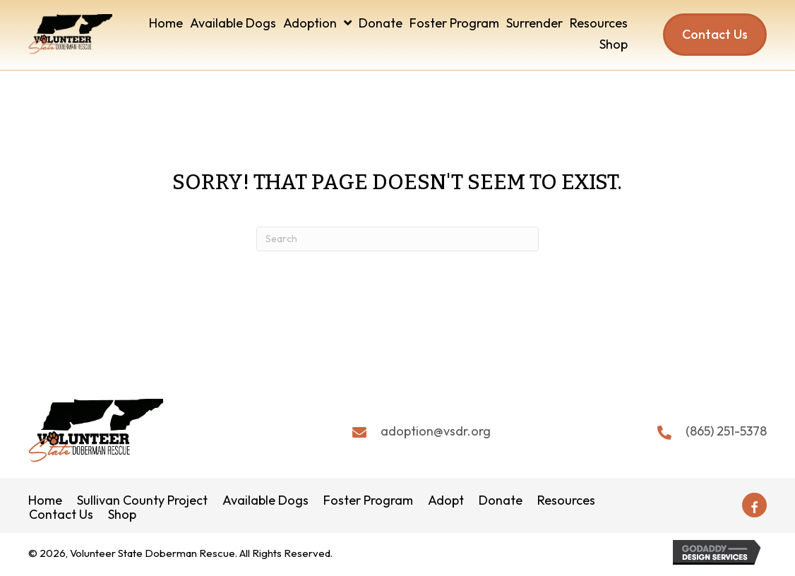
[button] (754, 505)
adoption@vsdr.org (436, 431)
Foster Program (368, 501)
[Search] (397, 239)
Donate (500, 501)
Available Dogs (265, 501)
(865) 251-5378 (726, 431)
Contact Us (61, 515)
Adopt (446, 501)
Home (45, 501)
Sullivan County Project (142, 501)
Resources (566, 501)
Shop (122, 515)
